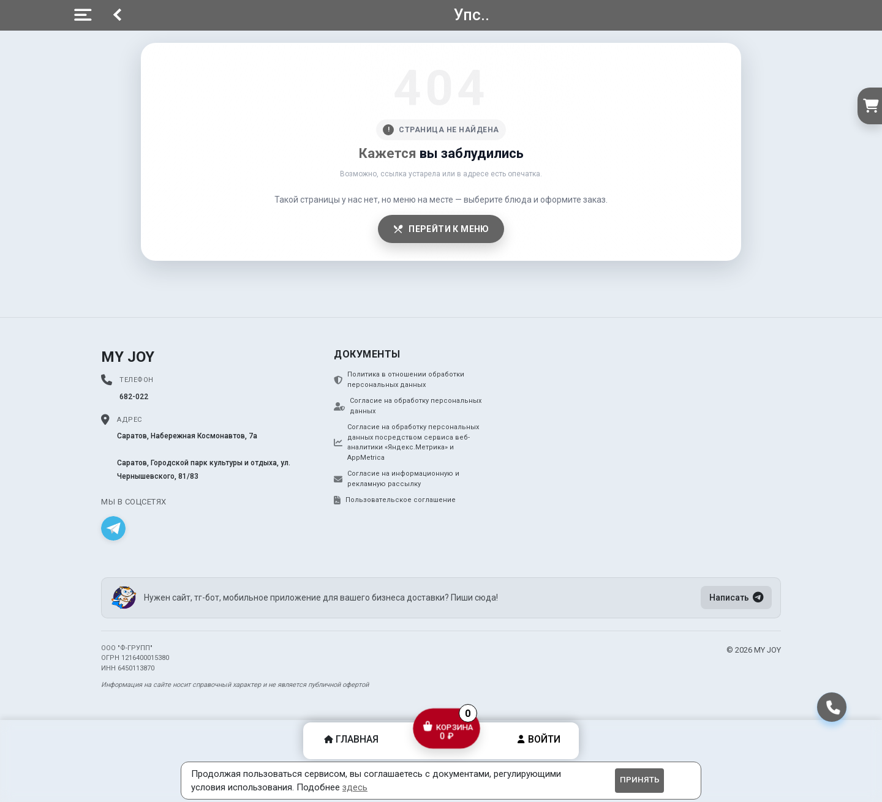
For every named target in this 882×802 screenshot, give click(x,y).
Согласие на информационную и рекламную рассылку (396, 479)
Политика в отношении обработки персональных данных (399, 379)
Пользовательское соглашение (395, 500)
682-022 (133, 396)
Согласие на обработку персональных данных (407, 406)
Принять (640, 779)
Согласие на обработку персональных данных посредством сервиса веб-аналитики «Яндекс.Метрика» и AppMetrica (406, 442)
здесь (355, 787)
